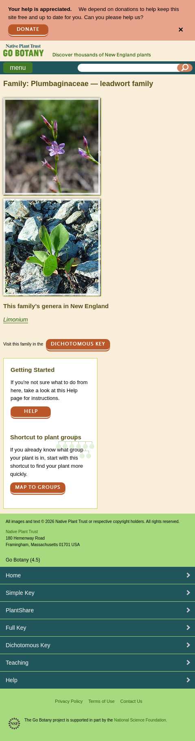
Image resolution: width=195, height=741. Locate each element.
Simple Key (20, 593)
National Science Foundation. (140, 720)
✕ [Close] (180, 29)
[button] (51, 146)
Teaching (17, 662)
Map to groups (38, 487)
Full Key (16, 627)
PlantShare (20, 610)
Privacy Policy (68, 701)
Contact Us (131, 701)
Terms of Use (101, 701)
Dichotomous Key (78, 344)
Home (13, 575)
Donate (28, 29)
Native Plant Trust (22, 531)
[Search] (185, 68)
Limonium (15, 319)
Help (31, 411)
